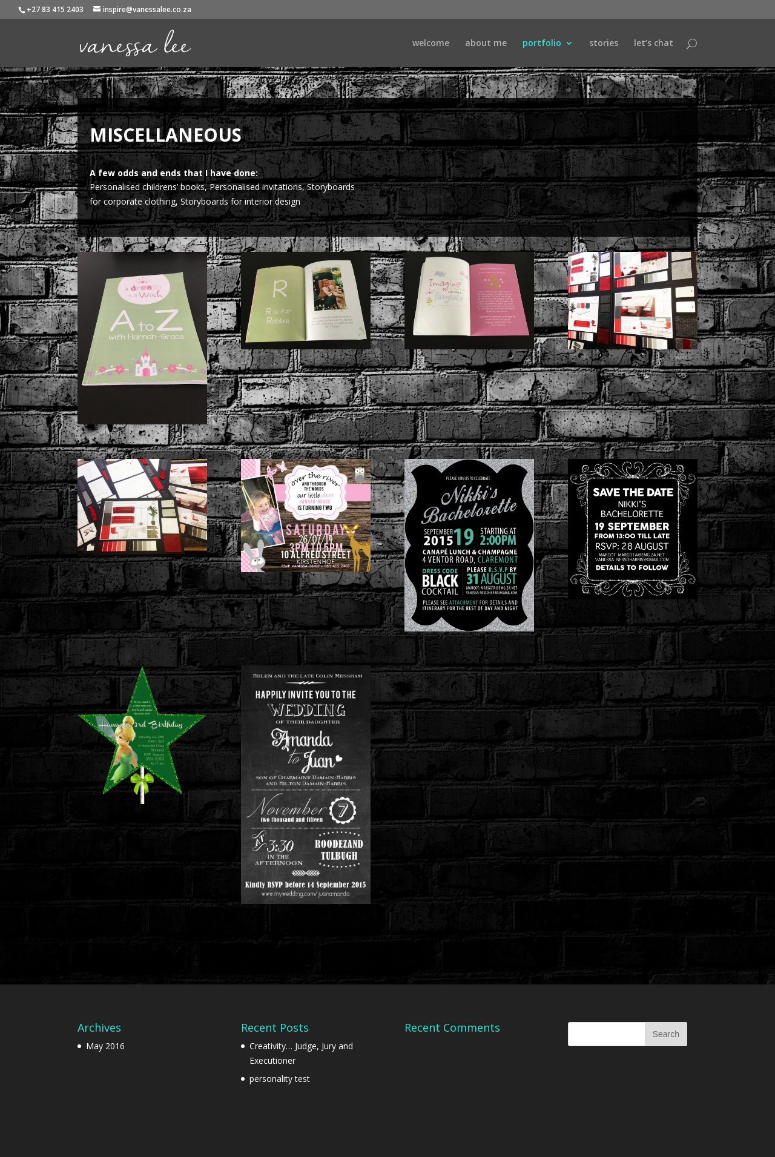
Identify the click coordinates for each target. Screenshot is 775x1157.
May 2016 (105, 1046)
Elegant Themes (148, 1140)
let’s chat (653, 43)
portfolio (542, 43)
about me (486, 43)
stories (603, 43)
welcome (430, 43)
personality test (279, 1078)
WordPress (244, 1140)
